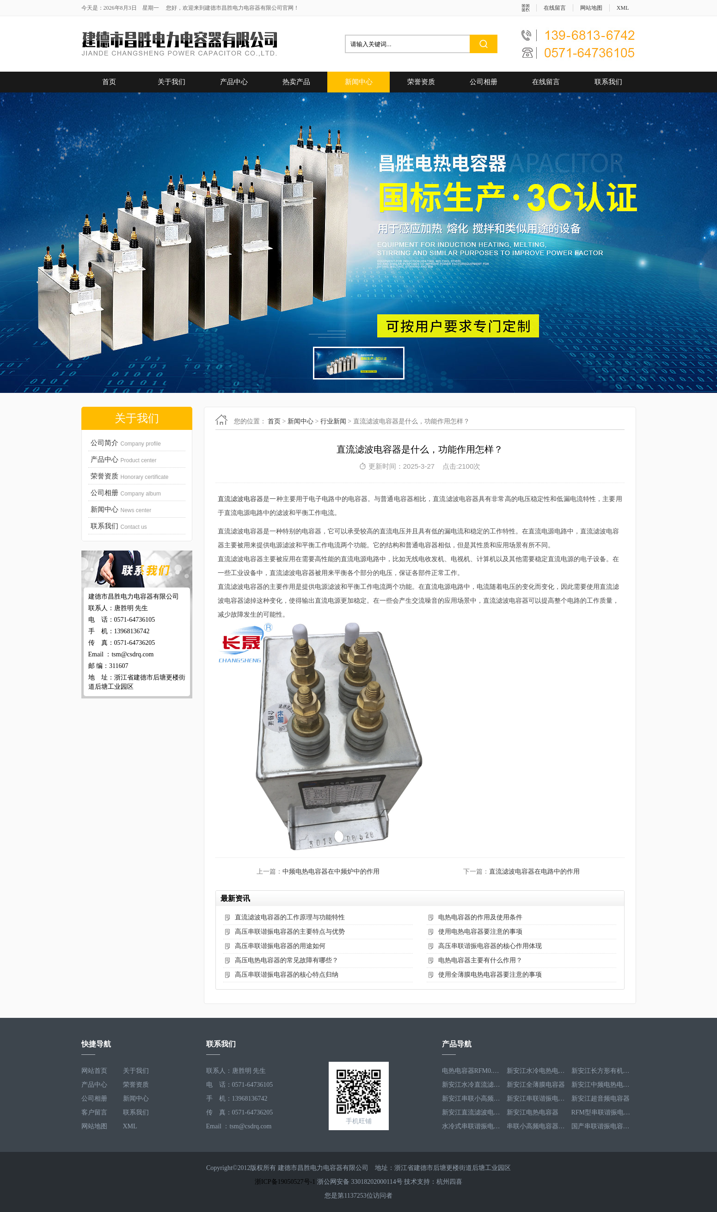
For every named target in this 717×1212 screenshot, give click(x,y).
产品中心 (234, 82)
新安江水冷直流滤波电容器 (472, 1084)
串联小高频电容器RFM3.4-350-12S (537, 1126)
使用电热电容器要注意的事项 (480, 931)
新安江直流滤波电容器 (472, 1112)
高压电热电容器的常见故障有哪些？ (286, 960)
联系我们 (608, 82)
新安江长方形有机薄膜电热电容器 (601, 1070)
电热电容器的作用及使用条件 (480, 917)
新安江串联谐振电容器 (537, 1098)
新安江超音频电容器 (600, 1098)
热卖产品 (296, 82)
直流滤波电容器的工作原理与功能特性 (290, 917)
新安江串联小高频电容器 (472, 1098)
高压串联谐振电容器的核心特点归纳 (286, 974)
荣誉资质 (421, 82)
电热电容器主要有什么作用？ (480, 960)
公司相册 (483, 82)
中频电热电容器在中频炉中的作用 (331, 871)
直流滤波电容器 (241, 499)
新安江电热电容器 (532, 1112)
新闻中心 (359, 82)
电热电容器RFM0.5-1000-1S (472, 1070)
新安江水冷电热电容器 (537, 1070)
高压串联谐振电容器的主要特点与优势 (290, 931)
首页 (109, 82)
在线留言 (555, 8)
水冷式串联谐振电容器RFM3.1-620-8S (472, 1126)
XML (623, 8)
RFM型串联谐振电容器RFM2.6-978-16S (601, 1112)
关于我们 (171, 82)
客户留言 (94, 1112)
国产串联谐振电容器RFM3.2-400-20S (601, 1126)
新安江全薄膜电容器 (536, 1084)
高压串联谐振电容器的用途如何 (280, 946)
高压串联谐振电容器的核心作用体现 (490, 946)
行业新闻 (333, 421)
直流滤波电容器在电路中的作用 (534, 871)
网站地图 (591, 8)
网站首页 (94, 1070)
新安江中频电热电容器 (601, 1084)
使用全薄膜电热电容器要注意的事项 (490, 974)
